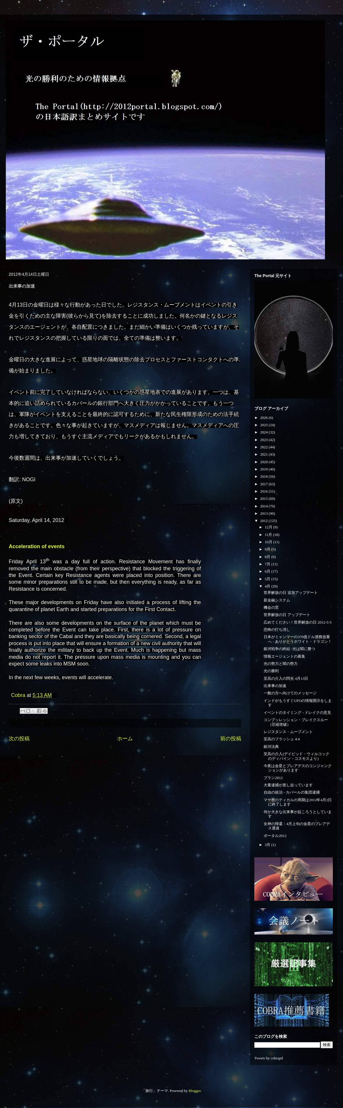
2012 (264, 520)
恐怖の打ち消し (277, 629)
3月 (268, 844)
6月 (268, 571)
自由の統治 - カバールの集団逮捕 (292, 792)
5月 (268, 579)
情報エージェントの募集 (284, 656)
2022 (264, 447)
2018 (264, 476)
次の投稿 (19, 738)
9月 (268, 549)
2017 (264, 484)
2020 (264, 462)
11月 (269, 534)
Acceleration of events (37, 546)
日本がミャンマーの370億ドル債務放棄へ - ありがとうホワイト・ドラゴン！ (298, 639)
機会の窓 (271, 607)
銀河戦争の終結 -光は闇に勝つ (289, 649)
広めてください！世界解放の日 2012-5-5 (297, 622)
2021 (264, 454)
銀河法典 (271, 746)
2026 (264, 417)
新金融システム (277, 600)
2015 (264, 498)
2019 (264, 469)
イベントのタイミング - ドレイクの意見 (297, 712)
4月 (268, 586)
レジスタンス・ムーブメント (288, 732)
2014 (264, 506)
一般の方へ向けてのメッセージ (290, 693)
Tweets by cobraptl (268, 1058)
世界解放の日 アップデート (287, 615)
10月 (269, 542)
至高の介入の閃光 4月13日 (286, 678)
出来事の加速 (275, 686)
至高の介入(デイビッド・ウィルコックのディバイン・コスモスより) (296, 756)
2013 (264, 513)
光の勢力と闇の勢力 (281, 663)
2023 (264, 440)
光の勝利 (271, 671)
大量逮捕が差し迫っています (288, 785)
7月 (268, 564)
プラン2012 (273, 778)
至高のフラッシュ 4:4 (282, 739)
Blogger (195, 1090)
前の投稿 (230, 738)
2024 (264, 432)
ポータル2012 (275, 835)
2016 (264, 491)
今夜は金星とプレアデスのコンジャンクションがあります (298, 768)
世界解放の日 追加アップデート (290, 592)
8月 (268, 557)
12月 (269, 527)
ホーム (125, 738)
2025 (264, 425)
